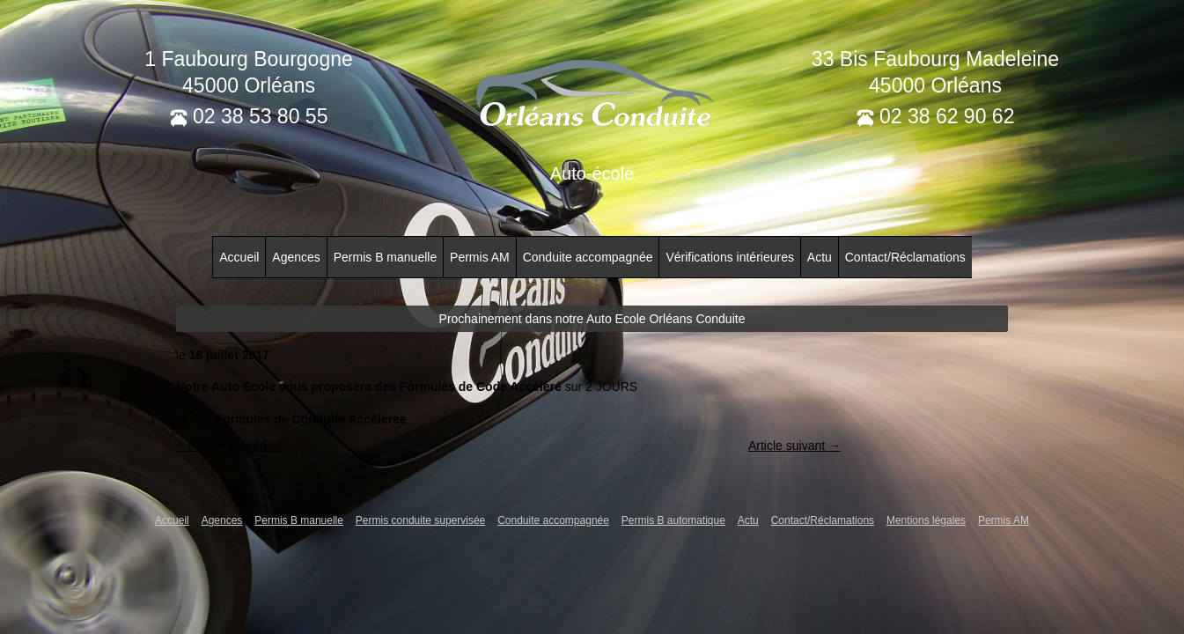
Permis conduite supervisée (420, 520)
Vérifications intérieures (730, 257)
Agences (296, 257)
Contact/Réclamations (905, 257)
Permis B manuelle (386, 257)
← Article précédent (229, 446)
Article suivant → (794, 446)
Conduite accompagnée (588, 257)
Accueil (239, 257)
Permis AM (480, 257)
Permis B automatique (673, 520)
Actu (819, 257)
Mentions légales (926, 520)
